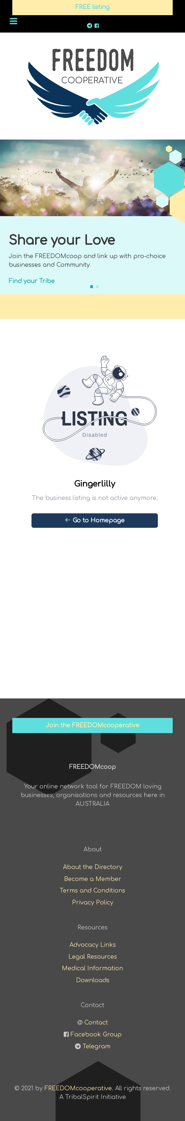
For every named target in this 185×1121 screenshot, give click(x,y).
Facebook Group (96, 1034)
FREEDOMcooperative (78, 1088)
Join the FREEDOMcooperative (92, 725)
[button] (91, 286)
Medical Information (92, 968)
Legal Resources (92, 957)
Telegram (96, 1046)
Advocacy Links (93, 945)
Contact (96, 1022)
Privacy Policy (92, 902)
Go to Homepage (94, 520)
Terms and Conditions (92, 890)
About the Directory (92, 867)
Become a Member (92, 879)
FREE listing (92, 7)
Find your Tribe (32, 281)
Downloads (92, 980)
